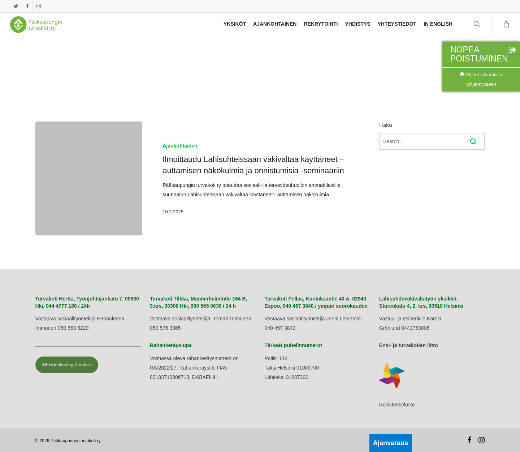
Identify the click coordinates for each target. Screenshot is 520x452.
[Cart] (505, 27)
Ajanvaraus (390, 443)
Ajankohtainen (179, 146)
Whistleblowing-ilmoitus (67, 365)
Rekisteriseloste (397, 405)
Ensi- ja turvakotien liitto (408, 345)
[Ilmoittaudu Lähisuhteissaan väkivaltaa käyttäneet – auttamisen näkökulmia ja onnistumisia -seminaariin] (88, 178)
